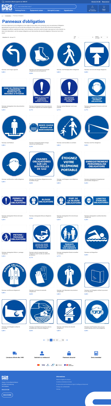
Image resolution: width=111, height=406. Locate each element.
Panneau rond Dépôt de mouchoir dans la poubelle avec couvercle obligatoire (40, 327)
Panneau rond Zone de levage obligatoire (95, 69)
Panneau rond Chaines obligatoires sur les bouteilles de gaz (40, 180)
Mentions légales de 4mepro (63, 379)
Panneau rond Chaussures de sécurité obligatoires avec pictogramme (39, 70)
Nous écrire (105, 1)
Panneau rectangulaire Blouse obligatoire (40, 215)
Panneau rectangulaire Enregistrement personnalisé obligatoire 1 (94, 180)
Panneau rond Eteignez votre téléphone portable (67, 180)
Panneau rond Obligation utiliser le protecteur (11, 327)
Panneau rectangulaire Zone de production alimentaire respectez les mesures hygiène (40, 106)
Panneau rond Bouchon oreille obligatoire (13, 179)
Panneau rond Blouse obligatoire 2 (11, 290)
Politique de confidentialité (63, 386)
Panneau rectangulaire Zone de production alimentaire (13, 106)
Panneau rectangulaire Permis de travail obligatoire (12, 216)
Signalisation (69, 10)
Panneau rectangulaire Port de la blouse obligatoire (67, 216)
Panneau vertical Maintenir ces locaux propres (67, 106)
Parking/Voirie (21, 10)
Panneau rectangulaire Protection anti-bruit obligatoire (95, 106)
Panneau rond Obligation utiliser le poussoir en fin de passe (96, 291)
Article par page (97, 37)
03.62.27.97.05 (95, 1)
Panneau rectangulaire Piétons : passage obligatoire (12, 253)
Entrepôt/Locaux (54, 10)
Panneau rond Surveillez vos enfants (66, 142)
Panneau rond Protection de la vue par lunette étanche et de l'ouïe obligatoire (94, 327)
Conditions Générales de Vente (64, 382)
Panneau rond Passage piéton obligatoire (68, 69)
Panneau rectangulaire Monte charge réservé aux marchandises (39, 143)
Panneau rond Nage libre (90, 252)
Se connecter (92, 10)
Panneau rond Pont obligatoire (92, 142)
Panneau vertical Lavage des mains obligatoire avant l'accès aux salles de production (39, 254)
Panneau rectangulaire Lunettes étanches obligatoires (95, 216)
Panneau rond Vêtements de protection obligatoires (67, 291)
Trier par (75, 37)
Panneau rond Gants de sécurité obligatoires (37, 291)
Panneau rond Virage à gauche (10, 69)
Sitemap (58, 389)
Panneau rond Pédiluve (8, 142)
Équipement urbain (37, 10)
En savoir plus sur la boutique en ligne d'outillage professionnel (72, 384)
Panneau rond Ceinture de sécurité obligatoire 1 (66, 327)
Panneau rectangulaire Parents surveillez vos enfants (67, 253)
